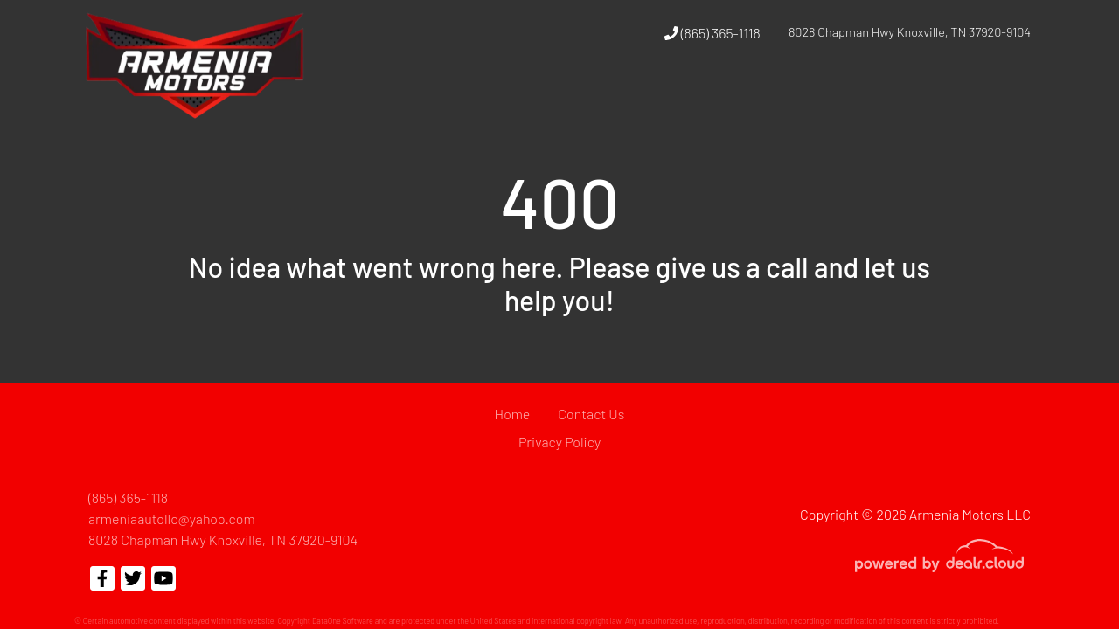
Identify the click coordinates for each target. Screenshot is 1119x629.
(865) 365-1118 (712, 32)
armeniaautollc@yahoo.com (171, 518)
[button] (784, 99)
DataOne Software (342, 621)
